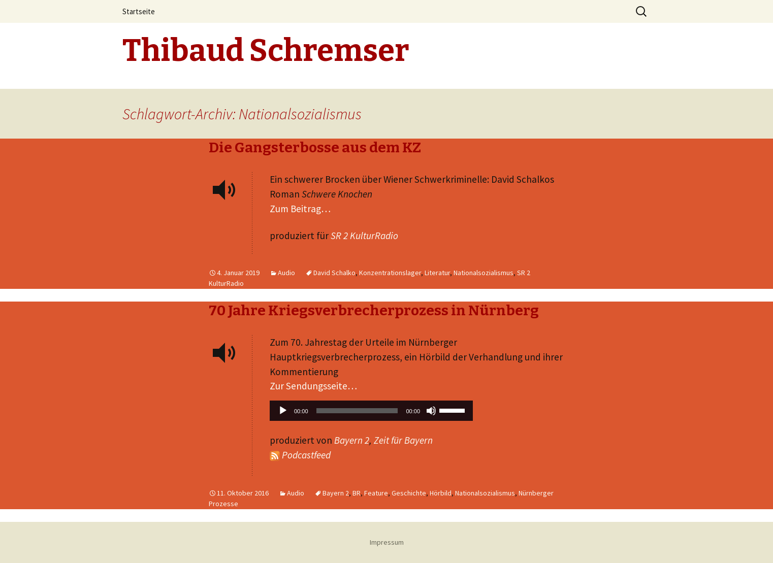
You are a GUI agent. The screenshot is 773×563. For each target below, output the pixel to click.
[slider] (357, 410)
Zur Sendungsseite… (313, 386)
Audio (286, 272)
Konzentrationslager (390, 272)
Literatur (437, 272)
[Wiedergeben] (283, 411)
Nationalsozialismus (483, 272)
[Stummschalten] (431, 411)
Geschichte (409, 493)
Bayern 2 (351, 440)
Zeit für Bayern (403, 440)
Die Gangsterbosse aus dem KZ (315, 147)
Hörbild (441, 493)
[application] (371, 413)
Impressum (387, 542)
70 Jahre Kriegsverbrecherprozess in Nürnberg (374, 310)
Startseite (138, 11)
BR (356, 493)
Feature (376, 493)
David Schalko (334, 272)
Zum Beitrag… (300, 209)
